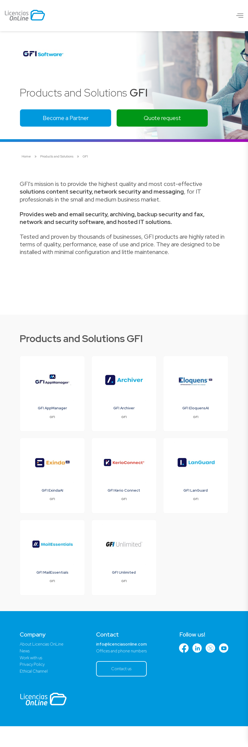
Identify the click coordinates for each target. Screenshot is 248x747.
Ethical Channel (35, 692)
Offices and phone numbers (121, 670)
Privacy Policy (33, 684)
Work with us (32, 678)
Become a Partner (67, 118)
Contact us (122, 689)
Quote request (168, 118)
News (25, 670)
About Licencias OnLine (43, 663)
